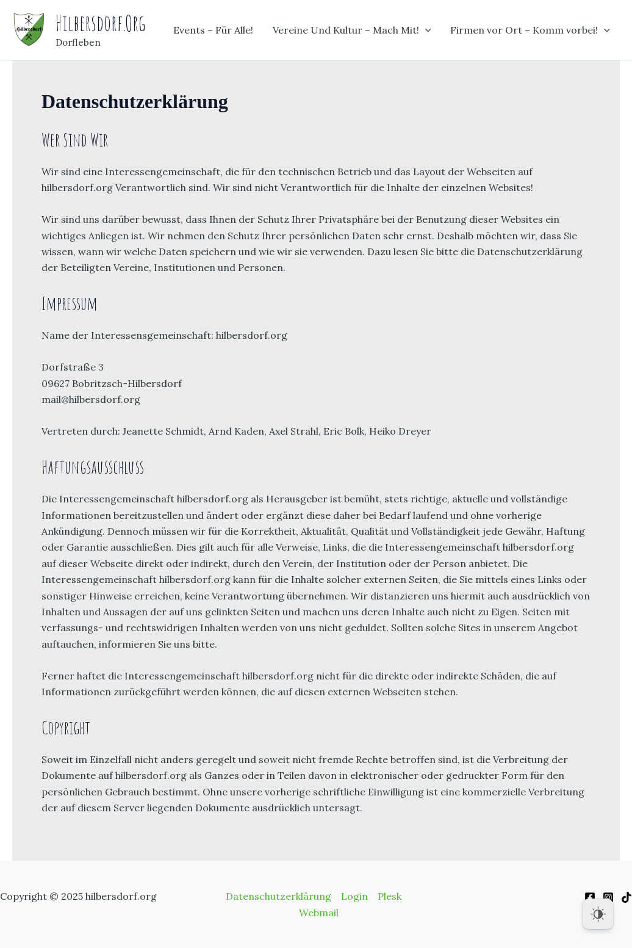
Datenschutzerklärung (278, 896)
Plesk (389, 896)
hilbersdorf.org (100, 23)
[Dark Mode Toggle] (598, 914)
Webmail (319, 912)
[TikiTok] (626, 897)
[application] (425, 29)
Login (354, 896)
